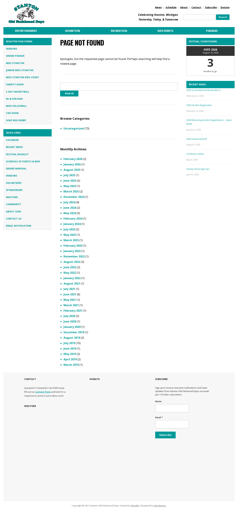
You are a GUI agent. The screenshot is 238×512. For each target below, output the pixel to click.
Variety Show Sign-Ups (198, 168)
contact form (43, 391)
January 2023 (72, 251)
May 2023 (70, 235)
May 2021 (70, 300)
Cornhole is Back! (195, 153)
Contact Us (14, 218)
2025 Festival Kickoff (196, 138)
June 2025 (70, 180)
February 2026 (73, 159)
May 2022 (70, 273)
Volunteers (14, 182)
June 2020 (70, 321)
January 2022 (72, 278)
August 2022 (72, 262)
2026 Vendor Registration (199, 105)
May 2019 (70, 354)
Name (158, 401)
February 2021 (73, 310)
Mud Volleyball (16, 105)
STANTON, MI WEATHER (53, 425)
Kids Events (165, 31)
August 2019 (72, 338)
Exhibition (72, 31)
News (158, 7)
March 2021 (71, 305)
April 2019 (70, 359)
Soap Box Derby (16, 120)
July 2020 (69, 316)
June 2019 (70, 348)
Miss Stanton (15, 63)
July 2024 (69, 202)
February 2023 (73, 245)
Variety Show (15, 84)
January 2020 (72, 327)
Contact (196, 7)
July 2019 (69, 343)
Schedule (171, 7)
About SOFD (13, 211)
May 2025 (70, 186)
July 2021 (69, 289)
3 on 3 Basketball (17, 91)
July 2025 (69, 175)
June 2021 (70, 294)
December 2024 (74, 197)
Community (13, 204)
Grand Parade (15, 55)
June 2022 (70, 267)
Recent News (14, 147)
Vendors (11, 48)
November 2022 (74, 256)
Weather (12, 197)
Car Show (12, 113)
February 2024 (73, 218)
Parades (212, 31)
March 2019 (71, 365)
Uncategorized (74, 128)
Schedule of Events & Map (23, 161)
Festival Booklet (17, 154)
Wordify (135, 505)
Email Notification (18, 225)
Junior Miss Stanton (19, 70)
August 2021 (72, 283)
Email (159, 417)
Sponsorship (14, 190)
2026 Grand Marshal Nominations (203, 90)
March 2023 (71, 240)
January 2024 (72, 224)
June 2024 (70, 208)
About (184, 7)
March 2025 (71, 191)
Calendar (12, 139)
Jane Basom (160, 505)
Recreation (119, 31)
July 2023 (69, 229)
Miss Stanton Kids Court (22, 77)
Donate (225, 7)
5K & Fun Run (14, 98)
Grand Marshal (16, 168)
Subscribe (211, 7)
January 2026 (72, 164)
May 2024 (70, 213)
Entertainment (26, 31)
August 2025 (72, 170)
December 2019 (74, 332)
